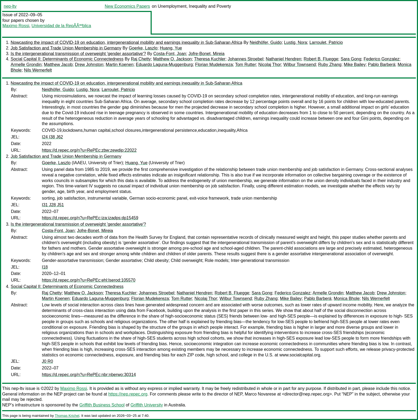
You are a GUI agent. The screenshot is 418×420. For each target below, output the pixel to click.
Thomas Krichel (67, 416)
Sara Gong (351, 59)
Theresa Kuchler (209, 59)
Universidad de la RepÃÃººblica (61, 25)
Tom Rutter (245, 64)
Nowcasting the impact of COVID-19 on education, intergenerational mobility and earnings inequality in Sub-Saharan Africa (126, 42)
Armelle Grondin (26, 64)
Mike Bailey (355, 64)
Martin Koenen (120, 64)
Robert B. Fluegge (321, 59)
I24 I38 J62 (52, 137)
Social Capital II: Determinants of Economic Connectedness (67, 59)
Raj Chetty (141, 59)
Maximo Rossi (15, 25)
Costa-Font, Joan (169, 53)
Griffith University (146, 405)
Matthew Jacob (58, 64)
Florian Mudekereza (214, 64)
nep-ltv (10, 6)
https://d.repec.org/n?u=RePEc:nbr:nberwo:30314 (89, 374)
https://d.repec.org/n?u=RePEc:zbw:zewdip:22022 (89, 150)
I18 (45, 267)
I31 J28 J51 (53, 205)
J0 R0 (47, 361)
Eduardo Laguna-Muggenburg (164, 64)
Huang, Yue (171, 48)
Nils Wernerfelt (38, 70)
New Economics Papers (127, 6)
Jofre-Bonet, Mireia (206, 53)
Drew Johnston (89, 64)
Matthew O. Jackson (172, 59)
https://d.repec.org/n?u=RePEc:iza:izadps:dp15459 (90, 218)
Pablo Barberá (381, 64)
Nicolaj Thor (269, 64)
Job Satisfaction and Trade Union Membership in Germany (66, 48)
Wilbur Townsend (299, 64)
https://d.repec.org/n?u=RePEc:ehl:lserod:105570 (88, 280)
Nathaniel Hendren (283, 59)
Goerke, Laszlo (143, 48)
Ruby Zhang (329, 64)
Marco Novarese (260, 394)
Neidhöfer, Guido (266, 42)
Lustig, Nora (295, 42)
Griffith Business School (102, 405)
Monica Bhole (347, 298)
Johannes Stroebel (245, 59)
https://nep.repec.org (127, 394)
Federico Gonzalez (381, 59)
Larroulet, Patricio (326, 42)
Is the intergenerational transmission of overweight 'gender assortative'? (78, 53)
